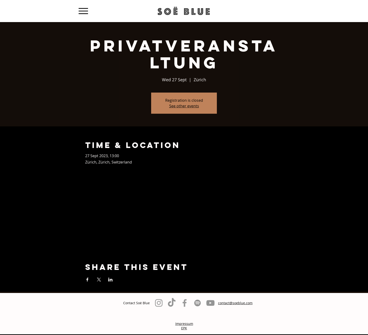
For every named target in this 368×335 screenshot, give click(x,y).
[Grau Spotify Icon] (197, 303)
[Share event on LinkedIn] (110, 279)
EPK (184, 328)
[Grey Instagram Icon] (159, 303)
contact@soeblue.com (235, 303)
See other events (184, 106)
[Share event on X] (99, 279)
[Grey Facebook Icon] (185, 303)
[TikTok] (172, 303)
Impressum (184, 323)
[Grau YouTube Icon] (210, 303)
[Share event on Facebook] (87, 279)
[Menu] (83, 11)
